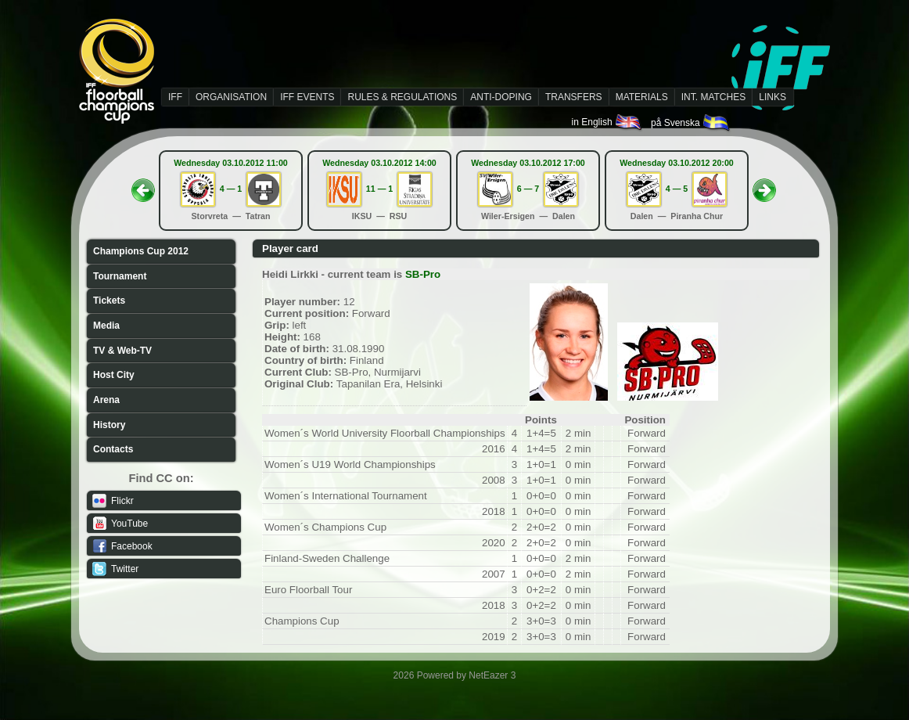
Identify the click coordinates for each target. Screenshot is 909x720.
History (109, 424)
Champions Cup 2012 (141, 251)
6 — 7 (528, 188)
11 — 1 (379, 188)
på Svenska (691, 122)
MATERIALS (642, 97)
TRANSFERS (573, 97)
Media (106, 325)
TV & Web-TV (122, 350)
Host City (114, 374)
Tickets (109, 300)
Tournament (119, 276)
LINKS (772, 97)
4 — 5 (677, 188)
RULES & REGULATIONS (402, 97)
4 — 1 (231, 188)
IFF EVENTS (307, 97)
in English (607, 122)
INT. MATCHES (713, 97)
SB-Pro (422, 274)
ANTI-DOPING (501, 97)
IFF (175, 97)
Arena (106, 399)
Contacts (113, 449)
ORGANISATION (231, 97)
